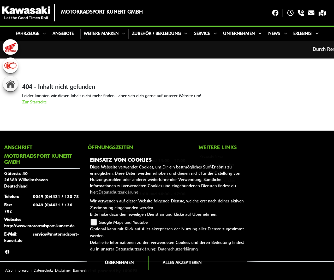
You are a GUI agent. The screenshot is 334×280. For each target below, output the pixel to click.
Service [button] (202, 34)
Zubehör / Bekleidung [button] (156, 34)
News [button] (274, 34)
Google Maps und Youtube (123, 223)
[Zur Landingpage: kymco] (10, 65)
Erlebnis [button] (302, 34)
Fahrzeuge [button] (27, 34)
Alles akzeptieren (182, 263)
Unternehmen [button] (239, 34)
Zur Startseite (34, 102)
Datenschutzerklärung (118, 192)
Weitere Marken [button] (101, 34)
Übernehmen (119, 263)
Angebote (63, 34)
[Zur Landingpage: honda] (10, 47)
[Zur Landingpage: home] (10, 83)
